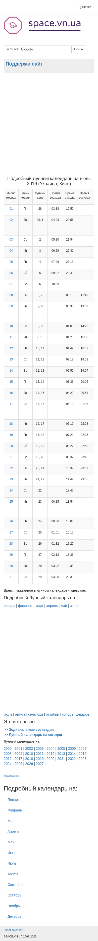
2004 (50, 748)
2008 (8, 754)
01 (11, 208)
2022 (72, 759)
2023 (82, 759)
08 (11, 295)
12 (11, 348)
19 (11, 435)
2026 (29, 764)
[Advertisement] (49, 124)
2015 (82, 754)
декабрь (82, 714)
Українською (11, 775)
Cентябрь (15, 885)
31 (11, 577)
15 (11, 381)
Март (12, 821)
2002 (29, 748)
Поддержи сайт (24, 64)
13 (11, 359)
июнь (74, 606)
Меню (86, 8)
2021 (61, 759)
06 (11, 273)
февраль (25, 606)
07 (11, 284)
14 (11, 370)
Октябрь (14, 895)
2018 (29, 759)
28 (11, 543)
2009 (18, 754)
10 (11, 326)
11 (11, 337)
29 (11, 555)
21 (11, 457)
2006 (72, 748)
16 (11, 393)
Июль (12, 863)
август (20, 714)
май (64, 606)
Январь (14, 800)
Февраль (15, 810)
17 (11, 404)
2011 (40, 754)
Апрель (14, 831)
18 (11, 423)
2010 (29, 754)
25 (11, 501)
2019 (40, 759)
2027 (40, 764)
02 (11, 220)
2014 (72, 754)
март (39, 606)
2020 (50, 759)
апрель (52, 606)
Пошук (78, 49)
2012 (50, 754)
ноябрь (67, 714)
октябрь (52, 714)
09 (11, 306)
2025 (18, 764)
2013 (61, 754)
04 (11, 250)
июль (8, 714)
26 (11, 521)
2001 (18, 748)
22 (11, 468)
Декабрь (14, 916)
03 (11, 239)
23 (11, 479)
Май (11, 842)
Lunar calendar (13, 929)
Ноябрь (14, 906)
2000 (8, 748)
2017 (18, 759)
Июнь (12, 853)
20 (11, 446)
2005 (61, 748)
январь (9, 606)
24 (11, 490)
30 (11, 566)
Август (13, 874)
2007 (82, 748)
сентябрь (35, 714)
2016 (8, 759)
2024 (8, 764)
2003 (40, 748)
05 (11, 262)
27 (11, 532)
